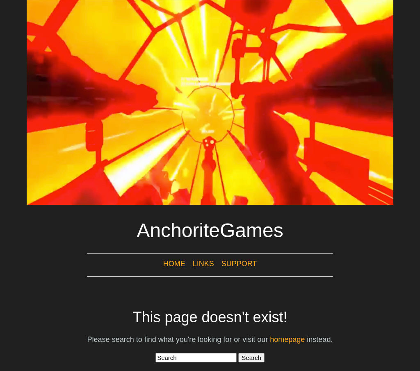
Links (203, 264)
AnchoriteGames (210, 230)
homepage (287, 339)
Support (239, 264)
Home (174, 264)
